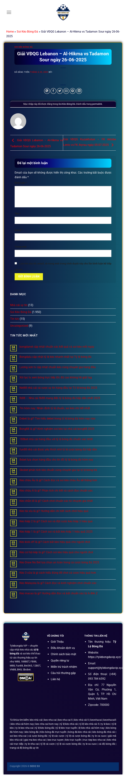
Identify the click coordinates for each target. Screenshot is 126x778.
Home (10, 31)
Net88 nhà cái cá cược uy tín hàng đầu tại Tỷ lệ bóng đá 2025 (58, 387)
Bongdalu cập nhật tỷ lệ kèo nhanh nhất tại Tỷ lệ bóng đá (55, 357)
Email (19, 230)
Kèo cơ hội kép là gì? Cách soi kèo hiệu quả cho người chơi (56, 552)
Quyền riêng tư (60, 660)
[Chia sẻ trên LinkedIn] (79, 91)
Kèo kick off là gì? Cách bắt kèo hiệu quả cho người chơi (54, 542)
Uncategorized (19, 325)
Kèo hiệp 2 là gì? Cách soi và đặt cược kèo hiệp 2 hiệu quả (55, 521)
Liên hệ (55, 679)
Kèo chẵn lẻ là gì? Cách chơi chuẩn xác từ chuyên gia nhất (56, 501)
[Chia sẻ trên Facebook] (53, 91)
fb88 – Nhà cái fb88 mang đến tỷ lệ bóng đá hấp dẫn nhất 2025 (59, 398)
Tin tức (14, 318)
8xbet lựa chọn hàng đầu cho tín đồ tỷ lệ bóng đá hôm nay (56, 459)
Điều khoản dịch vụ (63, 648)
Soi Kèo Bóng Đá (27, 31)
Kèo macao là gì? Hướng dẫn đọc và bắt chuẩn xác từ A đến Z (58, 593)
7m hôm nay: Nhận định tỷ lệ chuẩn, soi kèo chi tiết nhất (54, 408)
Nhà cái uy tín (18, 305)
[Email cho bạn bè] (66, 91)
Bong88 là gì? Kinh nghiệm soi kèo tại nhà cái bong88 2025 (56, 429)
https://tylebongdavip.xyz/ (104, 657)
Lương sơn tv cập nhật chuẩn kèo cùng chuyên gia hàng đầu (57, 367)
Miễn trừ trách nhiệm (64, 666)
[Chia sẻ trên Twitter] (60, 91)
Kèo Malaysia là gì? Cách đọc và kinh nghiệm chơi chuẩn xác (57, 583)
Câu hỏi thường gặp (63, 673)
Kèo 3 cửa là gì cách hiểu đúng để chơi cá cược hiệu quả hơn (57, 572)
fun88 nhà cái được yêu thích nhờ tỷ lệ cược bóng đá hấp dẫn (58, 449)
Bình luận (21, 182)
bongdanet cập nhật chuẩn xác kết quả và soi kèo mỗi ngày (56, 346)
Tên (17, 213)
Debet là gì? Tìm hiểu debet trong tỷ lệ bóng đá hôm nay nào (57, 418)
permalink (97, 104)
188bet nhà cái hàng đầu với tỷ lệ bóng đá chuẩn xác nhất (56, 439)
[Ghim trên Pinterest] (73, 91)
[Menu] (9, 12)
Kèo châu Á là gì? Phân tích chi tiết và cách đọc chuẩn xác (56, 490)
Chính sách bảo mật (63, 654)
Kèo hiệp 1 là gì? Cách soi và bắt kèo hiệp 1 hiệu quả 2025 (55, 531)
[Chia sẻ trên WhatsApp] (47, 91)
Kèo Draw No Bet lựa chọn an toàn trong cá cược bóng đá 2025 (59, 562)
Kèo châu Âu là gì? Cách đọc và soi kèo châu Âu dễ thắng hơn (58, 480)
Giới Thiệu (57, 641)
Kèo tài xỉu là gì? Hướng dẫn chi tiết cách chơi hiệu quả (53, 511)
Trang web (21, 246)
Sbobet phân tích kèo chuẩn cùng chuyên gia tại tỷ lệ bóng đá (58, 470)
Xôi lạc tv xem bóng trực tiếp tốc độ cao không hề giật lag (55, 377)
